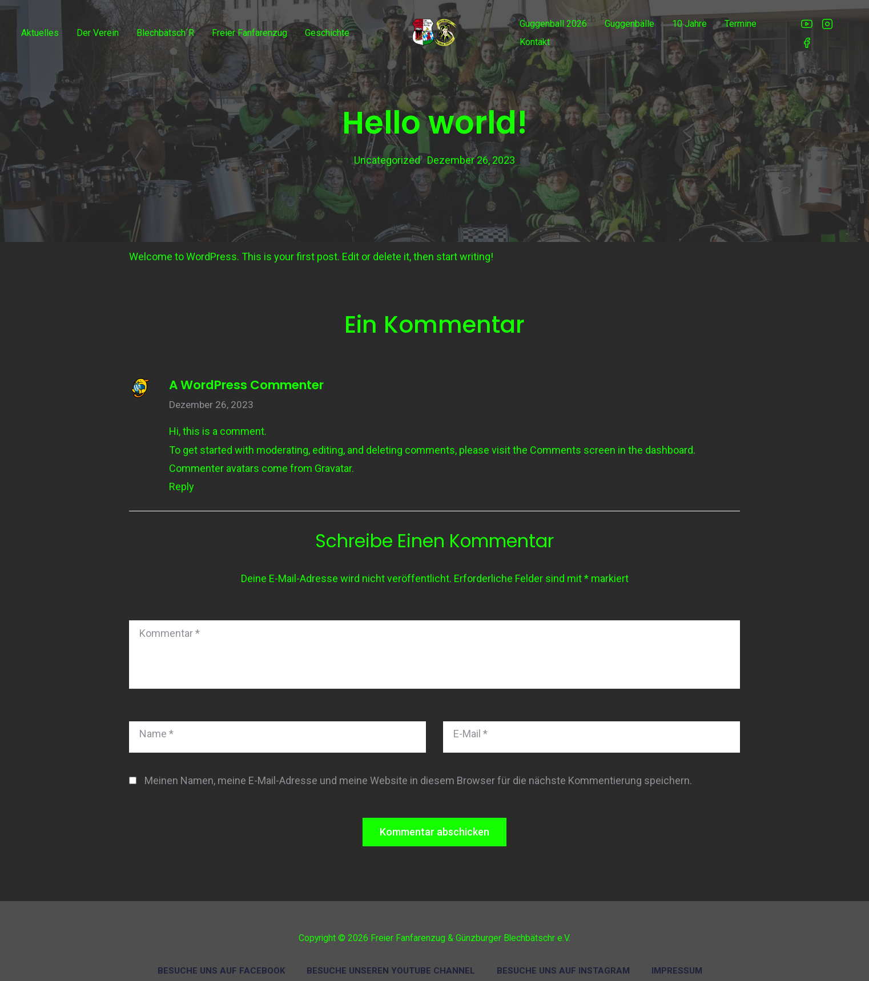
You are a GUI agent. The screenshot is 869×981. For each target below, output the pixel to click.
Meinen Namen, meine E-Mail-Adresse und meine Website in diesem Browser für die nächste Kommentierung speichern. (418, 772)
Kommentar (169, 625)
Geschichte (327, 32)
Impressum (676, 963)
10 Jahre (689, 23)
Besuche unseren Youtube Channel (391, 963)
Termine (741, 23)
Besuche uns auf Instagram (563, 963)
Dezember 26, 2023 (211, 397)
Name (156, 726)
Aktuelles (40, 32)
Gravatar (333, 460)
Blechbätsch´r (165, 32)
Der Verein (98, 32)
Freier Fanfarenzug (249, 32)
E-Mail (470, 726)
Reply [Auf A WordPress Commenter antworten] (181, 479)
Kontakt (535, 42)
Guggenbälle (629, 23)
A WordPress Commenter (246, 377)
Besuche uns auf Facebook (221, 963)
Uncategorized (387, 156)
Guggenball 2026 (553, 23)
